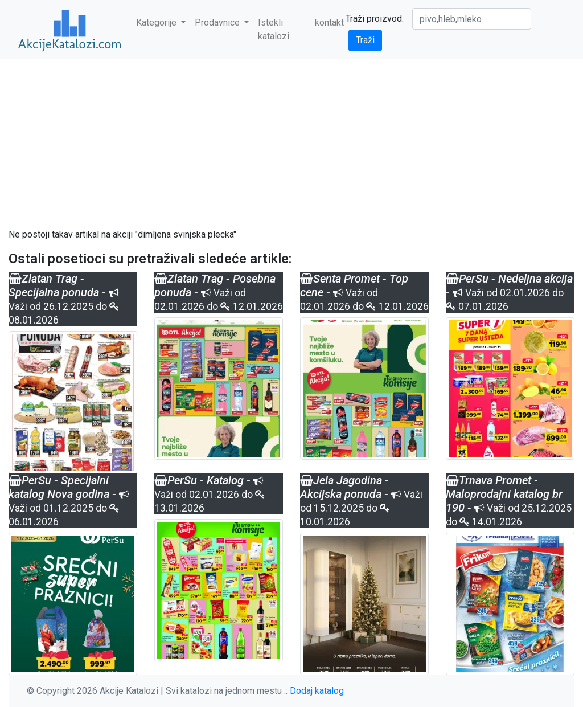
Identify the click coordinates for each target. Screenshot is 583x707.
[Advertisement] (292, 143)
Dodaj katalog (317, 690)
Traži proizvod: (375, 18)
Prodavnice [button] (218, 22)
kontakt (329, 22)
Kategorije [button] (157, 22)
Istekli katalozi (273, 29)
